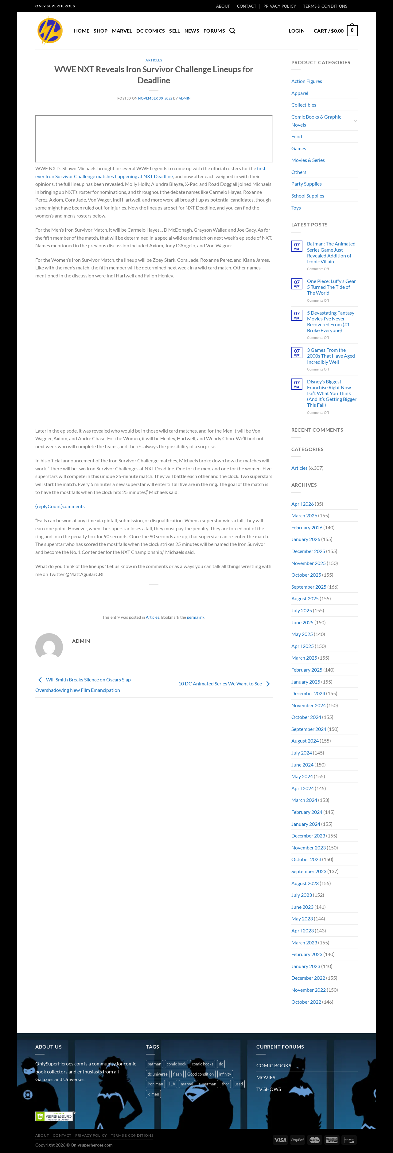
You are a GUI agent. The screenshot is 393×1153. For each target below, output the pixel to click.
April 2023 (302, 930)
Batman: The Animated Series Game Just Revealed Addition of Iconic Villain (331, 252)
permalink (195, 617)
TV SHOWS (268, 1089)
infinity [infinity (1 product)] (225, 1074)
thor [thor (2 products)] (225, 1083)
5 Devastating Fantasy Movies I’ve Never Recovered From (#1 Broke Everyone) (330, 321)
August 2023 (305, 883)
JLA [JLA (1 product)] (172, 1083)
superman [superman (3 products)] (207, 1083)
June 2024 (302, 764)
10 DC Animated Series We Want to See (225, 683)
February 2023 (306, 954)
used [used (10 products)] (239, 1083)
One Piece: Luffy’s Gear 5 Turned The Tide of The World (331, 287)
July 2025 (301, 610)
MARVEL (122, 30)
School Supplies (307, 195)
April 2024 (302, 788)
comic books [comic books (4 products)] (202, 1063)
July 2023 (301, 895)
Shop (100, 30)
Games (298, 148)
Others (298, 172)
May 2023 (302, 918)
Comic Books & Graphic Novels (316, 120)
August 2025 (305, 598)
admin (185, 98)
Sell (174, 30)
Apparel (299, 93)
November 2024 (308, 705)
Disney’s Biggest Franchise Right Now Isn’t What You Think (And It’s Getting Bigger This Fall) (331, 393)
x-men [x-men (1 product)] (153, 1094)
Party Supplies (306, 183)
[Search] (232, 30)
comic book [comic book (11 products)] (176, 1063)
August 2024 (305, 740)
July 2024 (301, 752)
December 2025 (308, 551)
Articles (154, 60)
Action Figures (306, 81)
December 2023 (308, 835)
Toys (296, 207)
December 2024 (308, 693)
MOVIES (265, 1077)
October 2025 (306, 575)
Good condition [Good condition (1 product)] (200, 1074)
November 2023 (308, 847)
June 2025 (302, 622)
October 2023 (306, 859)
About (223, 6)
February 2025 (306, 670)
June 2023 (302, 907)
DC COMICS (150, 30)
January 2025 (305, 681)
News (192, 30)
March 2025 (304, 658)
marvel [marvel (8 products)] (187, 1083)
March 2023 (304, 942)
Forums (214, 30)
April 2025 (302, 646)
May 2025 (302, 634)
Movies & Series (308, 160)
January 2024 (305, 824)
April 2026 (302, 504)
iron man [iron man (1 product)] (155, 1083)
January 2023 (305, 966)
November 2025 (308, 563)
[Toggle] (355, 120)
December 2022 (308, 978)
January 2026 (305, 539)
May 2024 (302, 776)
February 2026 (306, 527)
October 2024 (306, 717)
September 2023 (308, 871)
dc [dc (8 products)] (221, 1063)
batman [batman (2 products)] (154, 1063)
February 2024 (306, 812)
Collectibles (303, 105)
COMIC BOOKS (273, 1065)
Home (81, 30)
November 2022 (308, 990)
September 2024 (308, 729)
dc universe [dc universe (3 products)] (158, 1074)
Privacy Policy (279, 6)
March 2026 (304, 515)
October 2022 (306, 1002)
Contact (247, 6)
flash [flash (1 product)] (177, 1074)
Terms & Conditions (325, 6)
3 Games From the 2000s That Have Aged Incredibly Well (331, 355)
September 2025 (308, 587)
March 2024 (304, 800)
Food (296, 136)
